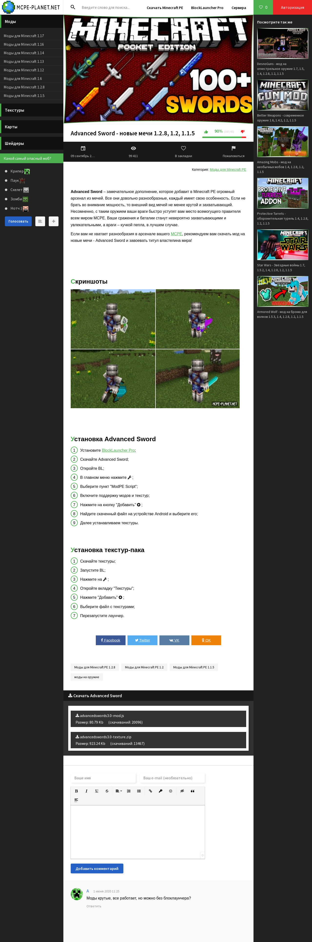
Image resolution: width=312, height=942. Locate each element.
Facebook (110, 640)
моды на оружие (86, 677)
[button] (76, 791)
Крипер (20, 171)
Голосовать (18, 221)
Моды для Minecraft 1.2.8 (24, 87)
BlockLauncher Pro (207, 7)
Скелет (19, 189)
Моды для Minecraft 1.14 (24, 52)
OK (206, 640)
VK (174, 640)
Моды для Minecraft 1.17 (24, 35)
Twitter (142, 640)
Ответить (94, 906)
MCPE (176, 234)
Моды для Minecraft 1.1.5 (24, 95)
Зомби (19, 198)
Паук (17, 180)
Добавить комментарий (97, 868)
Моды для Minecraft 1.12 (24, 69)
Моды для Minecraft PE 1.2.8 (94, 667)
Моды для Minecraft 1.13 (24, 61)
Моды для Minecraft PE (228, 169)
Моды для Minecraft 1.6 (23, 78)
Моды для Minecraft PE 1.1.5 (193, 667)
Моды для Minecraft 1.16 (24, 44)
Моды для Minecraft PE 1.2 (144, 667)
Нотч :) (19, 208)
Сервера (239, 7)
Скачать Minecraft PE (165, 7)
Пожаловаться (233, 151)
